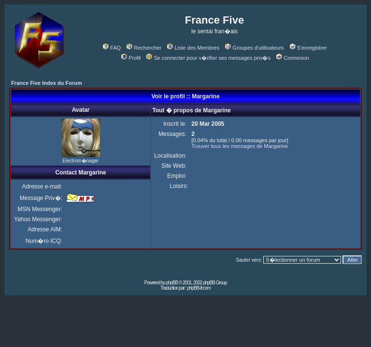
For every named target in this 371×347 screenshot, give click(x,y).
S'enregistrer (308, 48)
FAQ (112, 48)
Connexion (292, 58)
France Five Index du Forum (46, 83)
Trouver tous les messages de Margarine (239, 146)
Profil (131, 58)
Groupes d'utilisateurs (254, 48)
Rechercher (144, 48)
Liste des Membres (193, 48)
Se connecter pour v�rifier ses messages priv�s (208, 58)
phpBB (172, 282)
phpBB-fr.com (199, 288)
